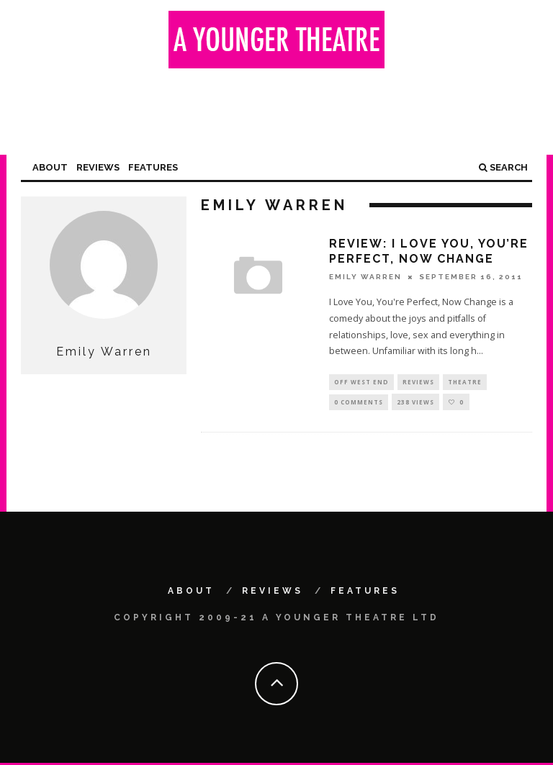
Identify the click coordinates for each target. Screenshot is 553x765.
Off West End (361, 382)
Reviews (98, 167)
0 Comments (358, 403)
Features (153, 167)
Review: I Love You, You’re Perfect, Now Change (429, 251)
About (50, 167)
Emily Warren (365, 277)
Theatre (465, 382)
